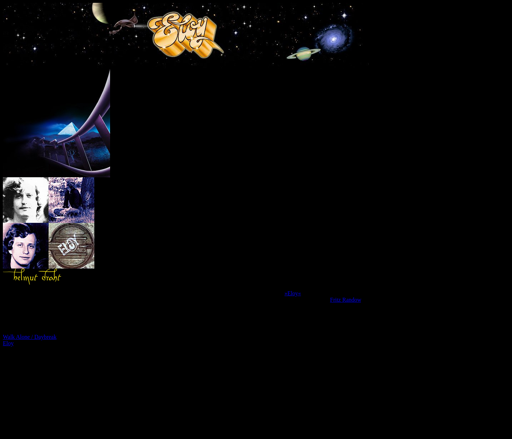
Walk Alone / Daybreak (29, 337)
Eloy (8, 343)
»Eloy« (292, 293)
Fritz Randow (345, 300)
